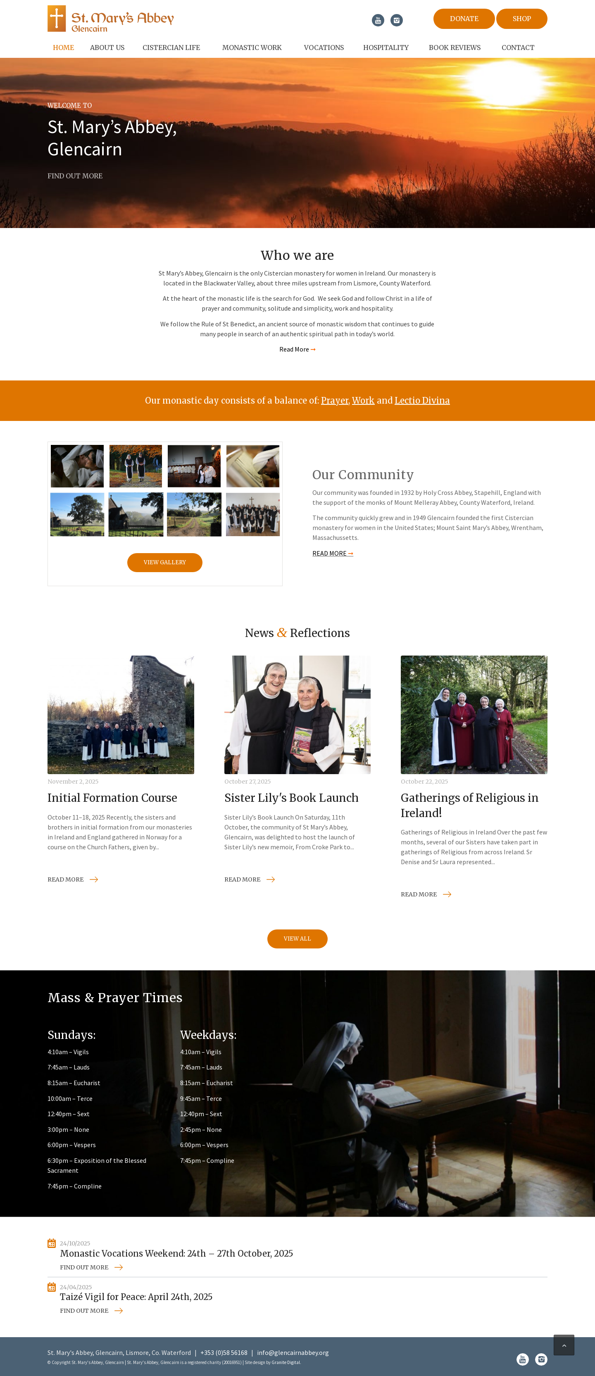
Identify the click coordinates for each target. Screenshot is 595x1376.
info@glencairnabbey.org (293, 1352)
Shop (522, 18)
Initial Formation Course (112, 798)
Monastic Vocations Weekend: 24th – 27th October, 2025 (176, 1253)
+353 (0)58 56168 (224, 1352)
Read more (65, 879)
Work (363, 400)
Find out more (84, 1267)
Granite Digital (285, 1362)
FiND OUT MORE (75, 174)
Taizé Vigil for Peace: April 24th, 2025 (136, 1297)
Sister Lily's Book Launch (291, 798)
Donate (464, 18)
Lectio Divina (422, 400)
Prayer (334, 400)
